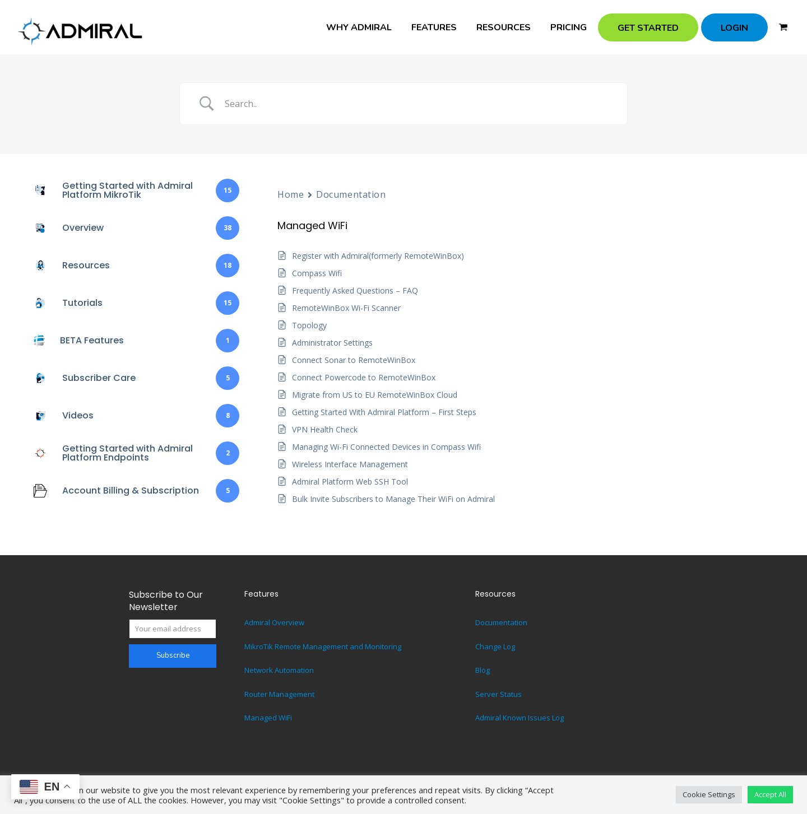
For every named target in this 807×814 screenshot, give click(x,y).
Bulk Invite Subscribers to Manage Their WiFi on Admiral (393, 499)
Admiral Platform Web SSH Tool (350, 481)
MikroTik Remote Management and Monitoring (322, 646)
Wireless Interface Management (350, 464)
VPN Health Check (325, 429)
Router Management (279, 694)
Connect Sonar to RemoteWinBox (353, 360)
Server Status (498, 694)
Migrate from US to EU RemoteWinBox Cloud (374, 394)
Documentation (351, 194)
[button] (783, 27)
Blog (482, 670)
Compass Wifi (317, 273)
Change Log (495, 646)
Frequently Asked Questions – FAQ (355, 290)
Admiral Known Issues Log (519, 718)
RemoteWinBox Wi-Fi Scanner (346, 308)
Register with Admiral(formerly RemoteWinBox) (378, 255)
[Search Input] (417, 103)
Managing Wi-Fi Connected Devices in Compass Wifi (386, 446)
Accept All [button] (770, 794)
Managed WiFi (268, 718)
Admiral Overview (274, 622)
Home (290, 194)
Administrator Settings (332, 342)
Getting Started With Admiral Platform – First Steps (384, 412)
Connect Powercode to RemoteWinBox (363, 377)
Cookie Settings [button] (709, 794)
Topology (309, 325)
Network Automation (279, 670)
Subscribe (172, 655)
